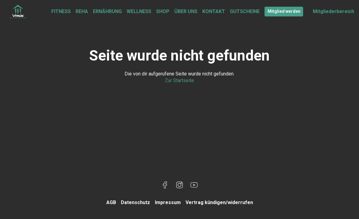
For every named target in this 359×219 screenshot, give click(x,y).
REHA (82, 11)
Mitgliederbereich (333, 11)
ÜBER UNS (185, 11)
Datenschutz (135, 202)
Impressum (168, 202)
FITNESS (61, 11)
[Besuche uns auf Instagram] (179, 185)
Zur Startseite (179, 80)
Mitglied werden (284, 11)
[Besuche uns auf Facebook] (165, 185)
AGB (111, 202)
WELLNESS (139, 11)
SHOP (162, 11)
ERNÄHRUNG (107, 11)
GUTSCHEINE (245, 11)
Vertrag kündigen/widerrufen (219, 202)
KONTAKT (213, 11)
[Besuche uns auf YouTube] (194, 185)
